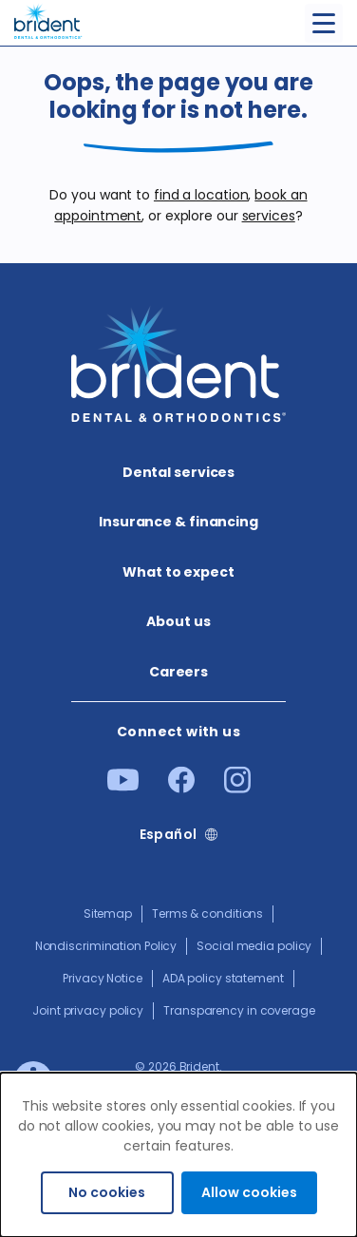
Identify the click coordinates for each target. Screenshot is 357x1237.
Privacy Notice (102, 978)
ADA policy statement (223, 978)
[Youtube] (123, 786)
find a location (201, 194)
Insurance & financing (178, 521)
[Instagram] (237, 788)
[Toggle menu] (324, 23)
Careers (178, 671)
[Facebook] (181, 788)
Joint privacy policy (87, 1010)
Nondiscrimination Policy (106, 946)
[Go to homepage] (48, 20)
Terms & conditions (207, 913)
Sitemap (108, 913)
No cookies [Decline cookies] (106, 1192)
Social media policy (254, 946)
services (268, 215)
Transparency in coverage (239, 1010)
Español (168, 835)
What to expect (178, 571)
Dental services (178, 472)
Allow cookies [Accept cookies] (249, 1192)
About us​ (178, 621)
